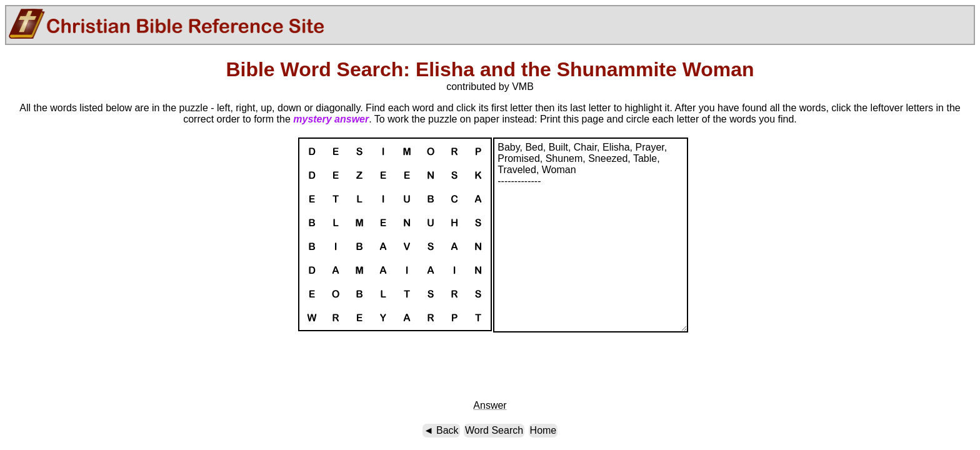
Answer (489, 405)
